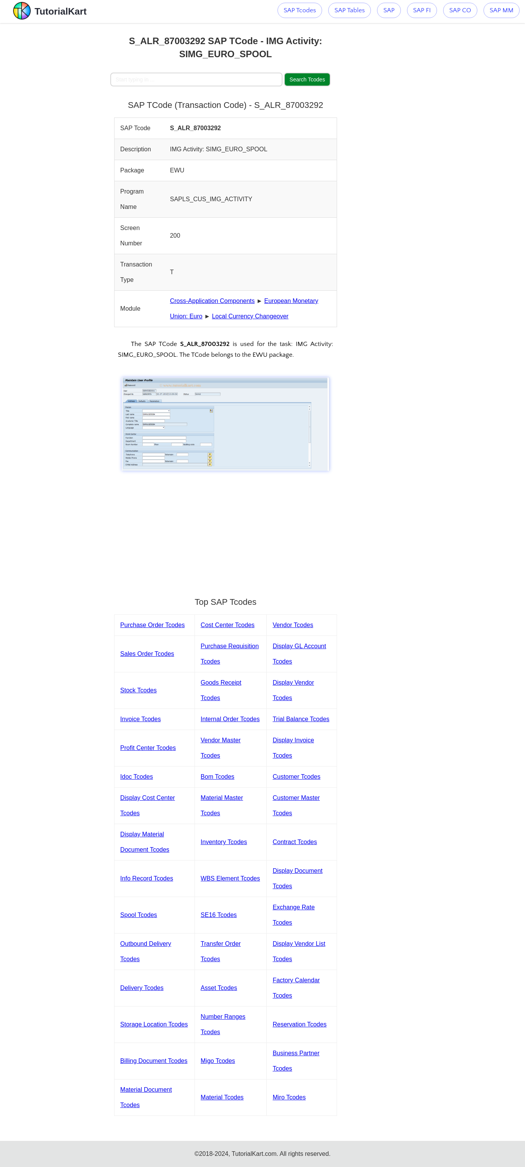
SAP (388, 10)
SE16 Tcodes (219, 915)
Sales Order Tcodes (147, 654)
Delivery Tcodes (142, 988)
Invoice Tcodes (140, 719)
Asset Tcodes (219, 988)
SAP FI (422, 10)
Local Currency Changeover (250, 316)
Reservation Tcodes (299, 1024)
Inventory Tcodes (224, 842)
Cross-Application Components (212, 301)
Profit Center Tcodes (148, 748)
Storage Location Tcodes (154, 1024)
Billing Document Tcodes (154, 1061)
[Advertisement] (55, 138)
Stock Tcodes (138, 690)
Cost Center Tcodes (227, 625)
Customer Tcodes (296, 776)
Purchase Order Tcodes (152, 625)
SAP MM (501, 10)
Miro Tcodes (289, 1097)
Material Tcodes (222, 1097)
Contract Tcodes (294, 842)
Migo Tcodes (218, 1061)
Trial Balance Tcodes (300, 719)
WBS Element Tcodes (230, 878)
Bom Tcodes (217, 776)
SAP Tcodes (300, 10)
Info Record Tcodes (146, 878)
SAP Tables (349, 10)
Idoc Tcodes (136, 776)
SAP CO (460, 10)
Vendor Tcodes (292, 625)
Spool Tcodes (138, 915)
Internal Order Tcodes (230, 719)
